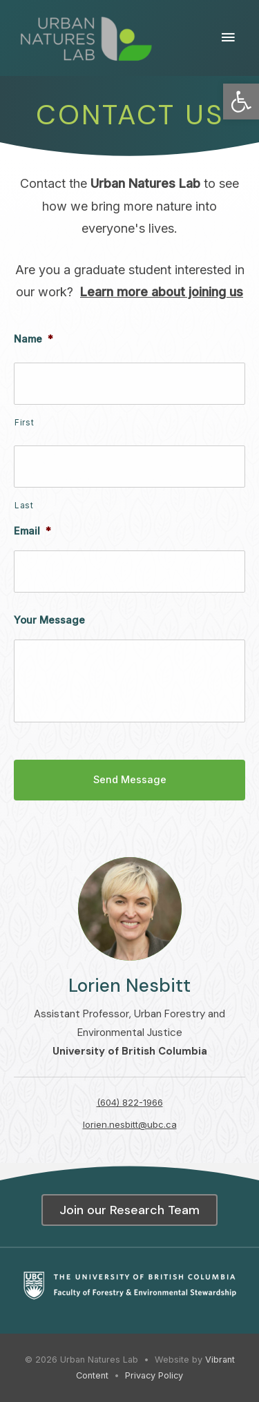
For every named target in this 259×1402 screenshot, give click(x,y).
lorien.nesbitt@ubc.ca (130, 1124)
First (24, 423)
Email (32, 531)
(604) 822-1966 (130, 1102)
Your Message (49, 620)
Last (24, 505)
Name (33, 339)
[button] (241, 101)
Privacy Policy (154, 1375)
